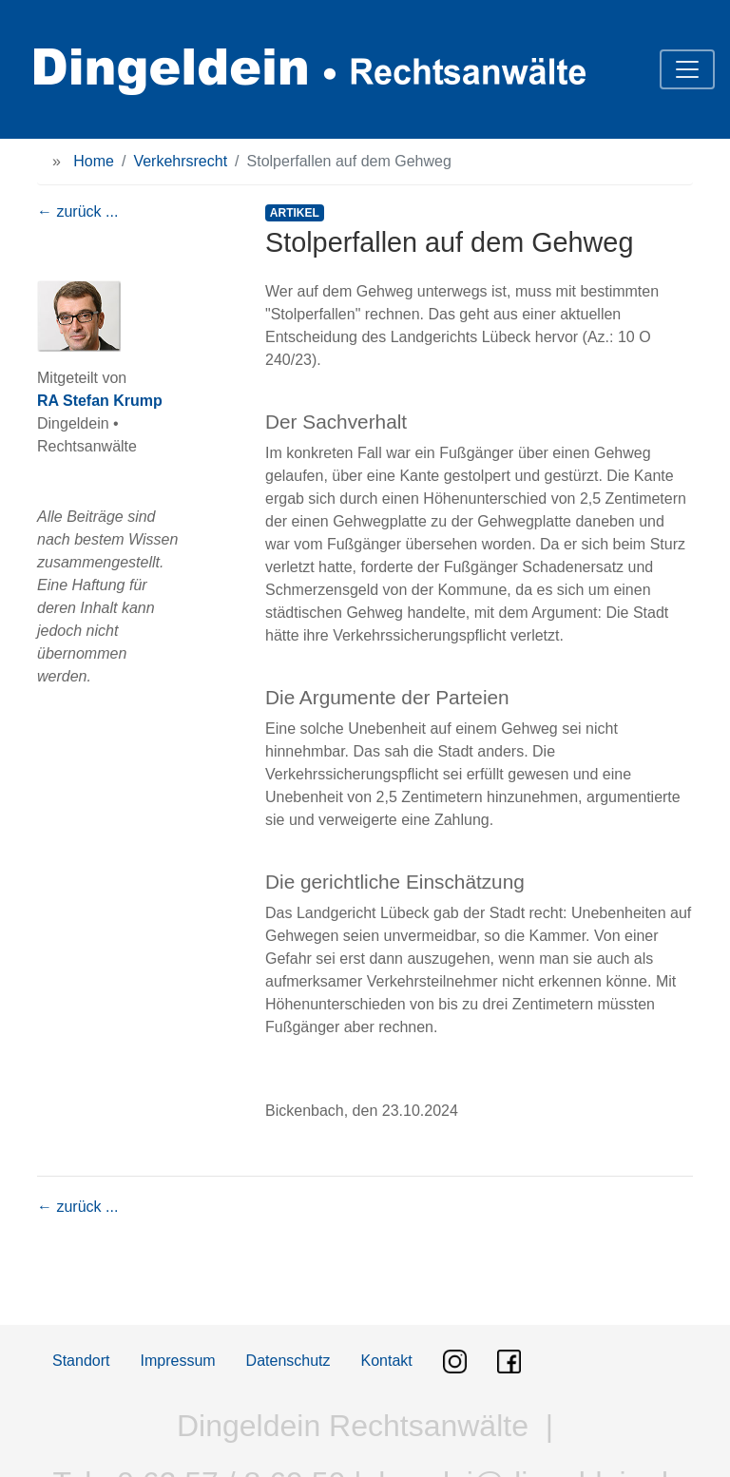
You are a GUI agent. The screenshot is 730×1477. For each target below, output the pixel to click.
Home (93, 161)
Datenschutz (288, 1360)
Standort (80, 1360)
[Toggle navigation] (687, 69)
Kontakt (387, 1360)
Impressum (177, 1360)
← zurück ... (77, 211)
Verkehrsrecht (180, 161)
